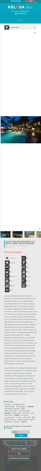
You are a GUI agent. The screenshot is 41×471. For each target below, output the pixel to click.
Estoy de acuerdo (19, 449)
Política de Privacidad (19, 458)
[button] (38, 129)
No (19, 453)
